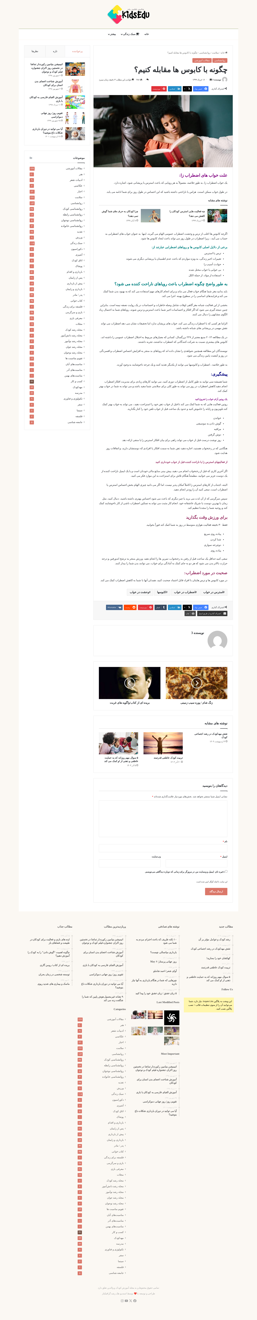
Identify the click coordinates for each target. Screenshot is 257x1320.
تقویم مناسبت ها (73, 359)
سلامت (215, 52)
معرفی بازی (76, 318)
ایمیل (223, 856)
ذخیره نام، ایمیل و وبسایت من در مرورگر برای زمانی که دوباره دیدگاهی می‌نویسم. (185, 871)
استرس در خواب (213, 592)
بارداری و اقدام (74, 272)
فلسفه (78, 417)
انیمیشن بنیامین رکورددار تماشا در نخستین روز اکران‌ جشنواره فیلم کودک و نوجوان (46, 68)
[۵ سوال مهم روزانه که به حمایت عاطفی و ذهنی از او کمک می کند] (118, 743)
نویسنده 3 (216, 79)
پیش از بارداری (74, 284)
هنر (80, 175)
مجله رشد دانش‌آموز (71, 336)
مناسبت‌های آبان (74, 364)
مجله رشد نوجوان (73, 353)
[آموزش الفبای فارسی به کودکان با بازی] (75, 102)
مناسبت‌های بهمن (73, 376)
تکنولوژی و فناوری (73, 399)
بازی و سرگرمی (73, 313)
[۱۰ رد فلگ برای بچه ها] (171, 1041)
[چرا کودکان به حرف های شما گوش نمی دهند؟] (150, 215)
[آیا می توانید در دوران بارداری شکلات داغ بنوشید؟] (75, 134)
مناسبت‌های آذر (74, 370)
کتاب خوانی (76, 301)
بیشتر (113, 34)
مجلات (79, 324)
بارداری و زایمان (74, 289)
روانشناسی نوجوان (71, 221)
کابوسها (161, 592)
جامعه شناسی (75, 423)
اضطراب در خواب (184, 592)
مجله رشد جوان (74, 347)
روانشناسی (204, 52)
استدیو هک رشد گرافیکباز (114, 1293)
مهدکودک (77, 387)
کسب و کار (76, 382)
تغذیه (79, 232)
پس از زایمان (75, 278)
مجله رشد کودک (73, 330)
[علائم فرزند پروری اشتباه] (138, 1031)
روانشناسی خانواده (71, 226)
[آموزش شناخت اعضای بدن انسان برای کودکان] (75, 86)
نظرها (35, 51)
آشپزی (78, 255)
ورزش (79, 238)
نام (225, 841)
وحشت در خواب (139, 592)
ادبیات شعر (76, 180)
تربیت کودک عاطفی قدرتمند (168, 757)
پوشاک (78, 266)
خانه (146, 34)
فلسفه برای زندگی (72, 307)
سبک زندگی (131, 34)
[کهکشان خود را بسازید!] (171, 1017)
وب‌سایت (156, 856)
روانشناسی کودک (72, 209)
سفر (80, 405)
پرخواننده (77, 51)
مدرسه (78, 393)
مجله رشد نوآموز (73, 341)
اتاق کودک (77, 261)
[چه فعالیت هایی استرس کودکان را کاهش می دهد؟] (217, 215)
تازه (55, 51)
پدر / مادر (77, 295)
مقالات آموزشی (202, 60)
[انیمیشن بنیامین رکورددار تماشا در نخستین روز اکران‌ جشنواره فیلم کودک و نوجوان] (75, 69)
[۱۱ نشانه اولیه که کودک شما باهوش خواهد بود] (171, 1031)
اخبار (79, 192)
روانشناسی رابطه (72, 215)
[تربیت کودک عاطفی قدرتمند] (163, 743)
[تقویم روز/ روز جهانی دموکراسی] (75, 118)
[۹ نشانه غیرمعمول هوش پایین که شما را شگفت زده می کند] (155, 1031)
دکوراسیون (76, 249)
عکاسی (78, 186)
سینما (79, 411)
